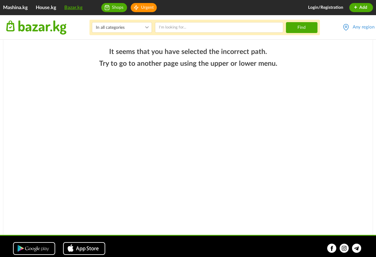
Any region (363, 27)
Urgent (147, 7)
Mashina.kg (15, 7)
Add (360, 7)
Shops (117, 7)
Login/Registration (325, 7)
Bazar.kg (73, 7)
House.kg (46, 7)
